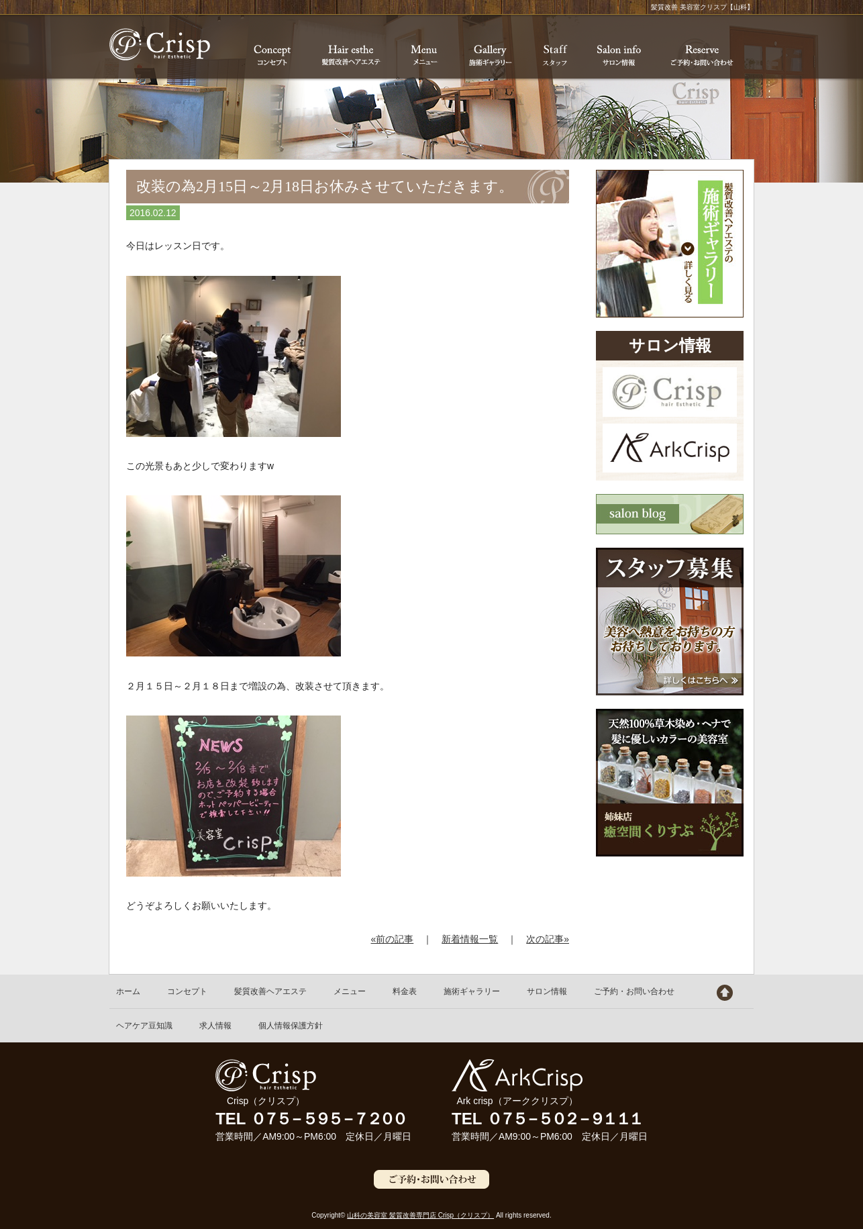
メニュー (350, 991)
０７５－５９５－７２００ (327, 1119)
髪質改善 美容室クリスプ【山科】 (159, 44)
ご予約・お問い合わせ (634, 991)
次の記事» (547, 939)
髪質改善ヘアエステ (270, 991)
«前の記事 (392, 939)
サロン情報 (547, 991)
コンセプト (187, 991)
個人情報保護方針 (290, 1025)
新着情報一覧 (470, 939)
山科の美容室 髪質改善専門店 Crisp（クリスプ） (420, 1215)
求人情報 (215, 1025)
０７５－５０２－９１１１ (564, 1119)
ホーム (128, 991)
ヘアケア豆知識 (144, 1025)
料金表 (405, 991)
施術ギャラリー (472, 991)
